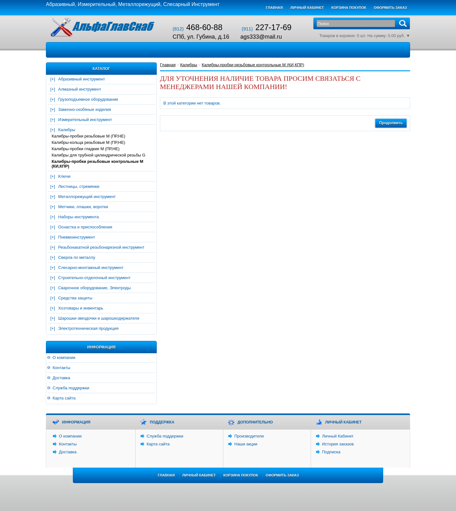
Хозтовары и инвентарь (80, 308)
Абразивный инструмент (81, 79)
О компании (64, 357)
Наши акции (245, 444)
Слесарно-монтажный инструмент (91, 267)
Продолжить (391, 123)
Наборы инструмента (78, 216)
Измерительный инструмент (85, 119)
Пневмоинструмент (76, 237)
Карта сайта (64, 398)
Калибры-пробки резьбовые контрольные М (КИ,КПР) (97, 164)
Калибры (66, 129)
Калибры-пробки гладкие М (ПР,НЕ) (85, 148)
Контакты (61, 367)
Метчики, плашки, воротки (83, 206)
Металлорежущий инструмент (87, 196)
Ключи (64, 176)
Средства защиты (75, 298)
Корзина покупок (348, 8)
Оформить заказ (390, 8)
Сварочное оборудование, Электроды (94, 287)
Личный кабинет (307, 8)
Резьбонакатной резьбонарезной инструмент (101, 247)
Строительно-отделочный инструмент (94, 277)
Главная (274, 8)
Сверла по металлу (76, 257)
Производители (249, 436)
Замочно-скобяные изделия (84, 109)
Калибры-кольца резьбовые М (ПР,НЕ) (88, 142)
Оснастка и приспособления (85, 227)
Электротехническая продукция (88, 328)
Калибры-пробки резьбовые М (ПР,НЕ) (88, 136)
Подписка (331, 452)
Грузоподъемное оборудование (88, 99)
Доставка (61, 377)
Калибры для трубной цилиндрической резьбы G (98, 155)
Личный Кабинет (337, 436)
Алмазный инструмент (79, 89)
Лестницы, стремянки (78, 186)
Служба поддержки (71, 388)
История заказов (338, 444)
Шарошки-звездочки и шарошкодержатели (98, 318)
